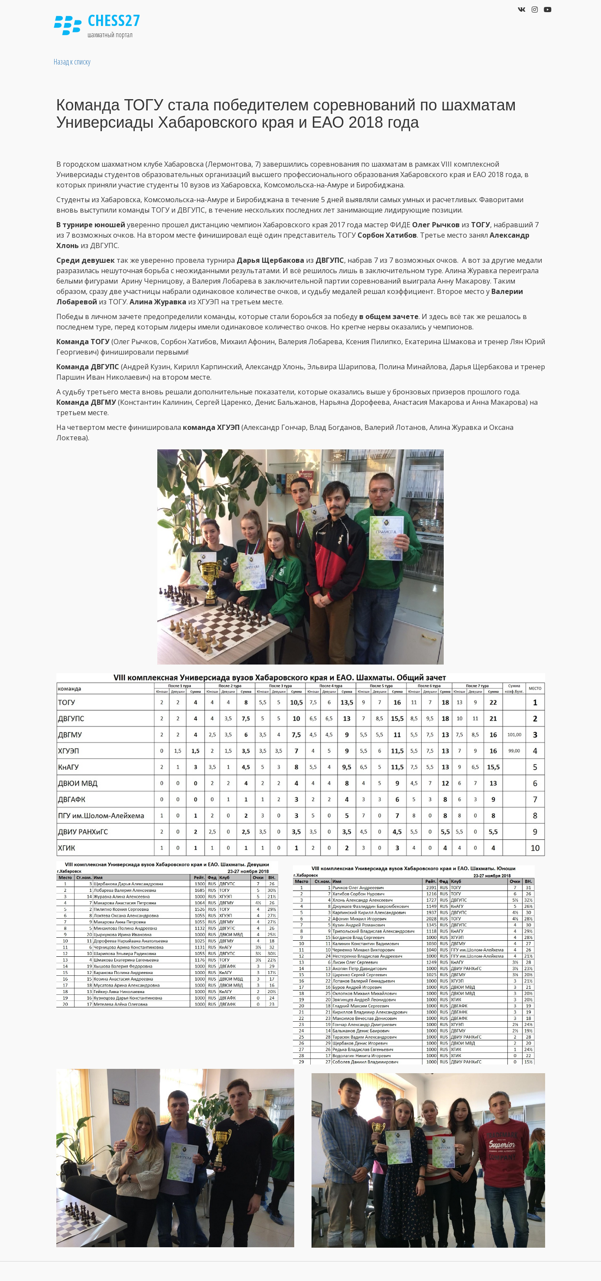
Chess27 (114, 20)
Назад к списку (72, 61)
